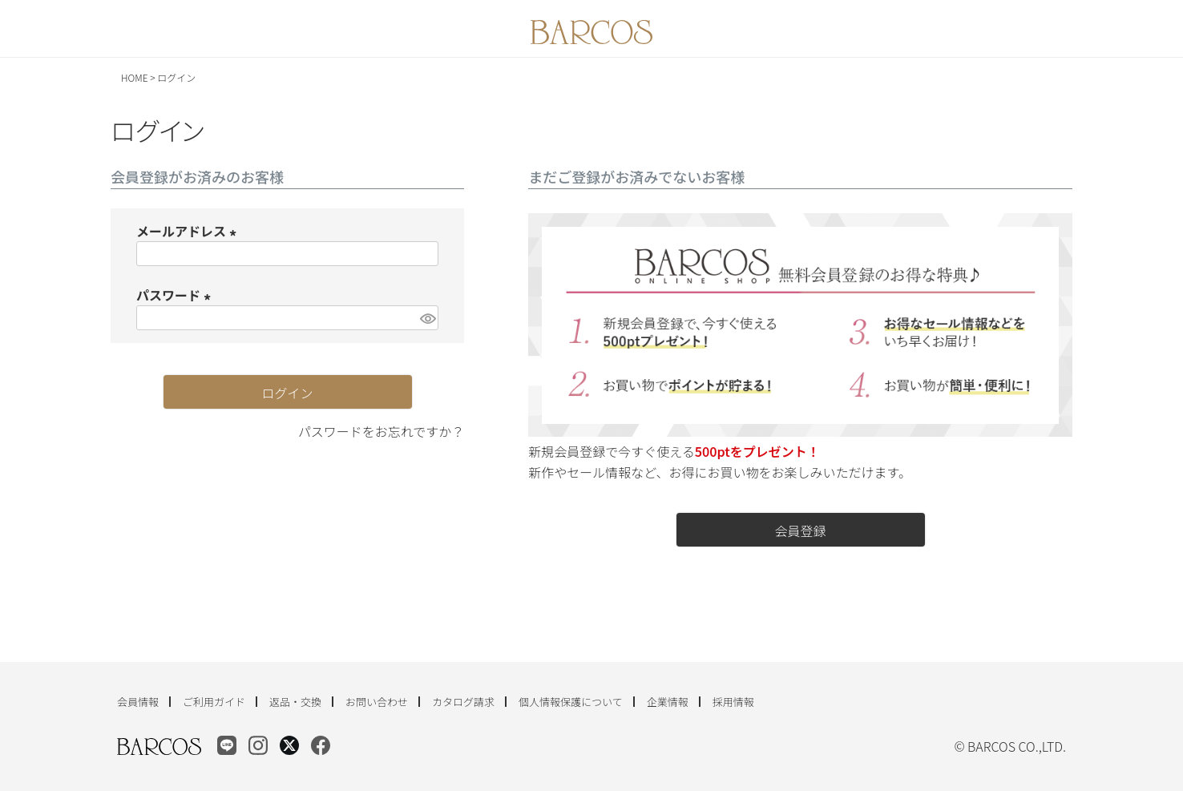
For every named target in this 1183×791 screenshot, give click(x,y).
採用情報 (733, 701)
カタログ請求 (463, 701)
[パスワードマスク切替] (427, 317)
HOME (134, 77)
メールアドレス (189, 230)
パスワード (176, 295)
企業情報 (667, 701)
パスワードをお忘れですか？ (381, 431)
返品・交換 (295, 701)
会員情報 (138, 701)
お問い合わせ (376, 701)
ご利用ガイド (214, 701)
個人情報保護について (571, 701)
